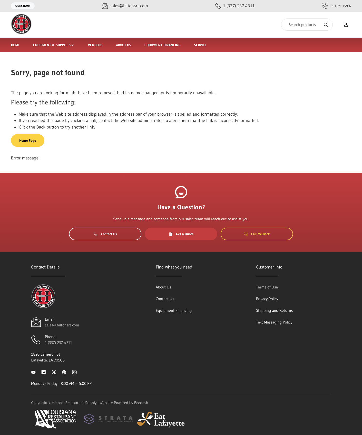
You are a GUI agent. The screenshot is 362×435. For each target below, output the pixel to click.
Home (15, 45)
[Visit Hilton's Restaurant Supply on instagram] (74, 371)
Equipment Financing (162, 45)
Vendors (95, 45)
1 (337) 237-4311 (58, 342)
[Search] (307, 25)
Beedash (141, 402)
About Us (123, 45)
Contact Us (105, 234)
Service (200, 45)
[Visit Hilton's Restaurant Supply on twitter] (54, 371)
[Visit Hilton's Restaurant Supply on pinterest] (64, 371)
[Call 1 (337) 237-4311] (234, 6)
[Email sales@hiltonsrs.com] (125, 6)
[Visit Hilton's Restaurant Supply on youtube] (33, 371)
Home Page (27, 140)
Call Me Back (336, 6)
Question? (22, 6)
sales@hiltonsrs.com (62, 325)
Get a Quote (181, 234)
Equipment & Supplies (54, 45)
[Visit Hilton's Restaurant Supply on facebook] (43, 371)
